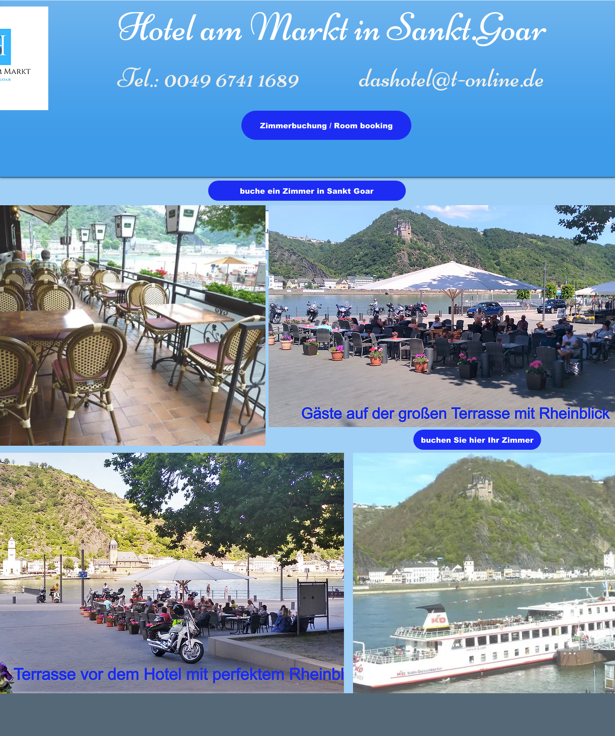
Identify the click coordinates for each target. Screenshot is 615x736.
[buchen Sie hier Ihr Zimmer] (477, 440)
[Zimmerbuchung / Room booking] (326, 125)
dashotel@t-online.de (451, 78)
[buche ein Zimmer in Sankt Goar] (307, 191)
